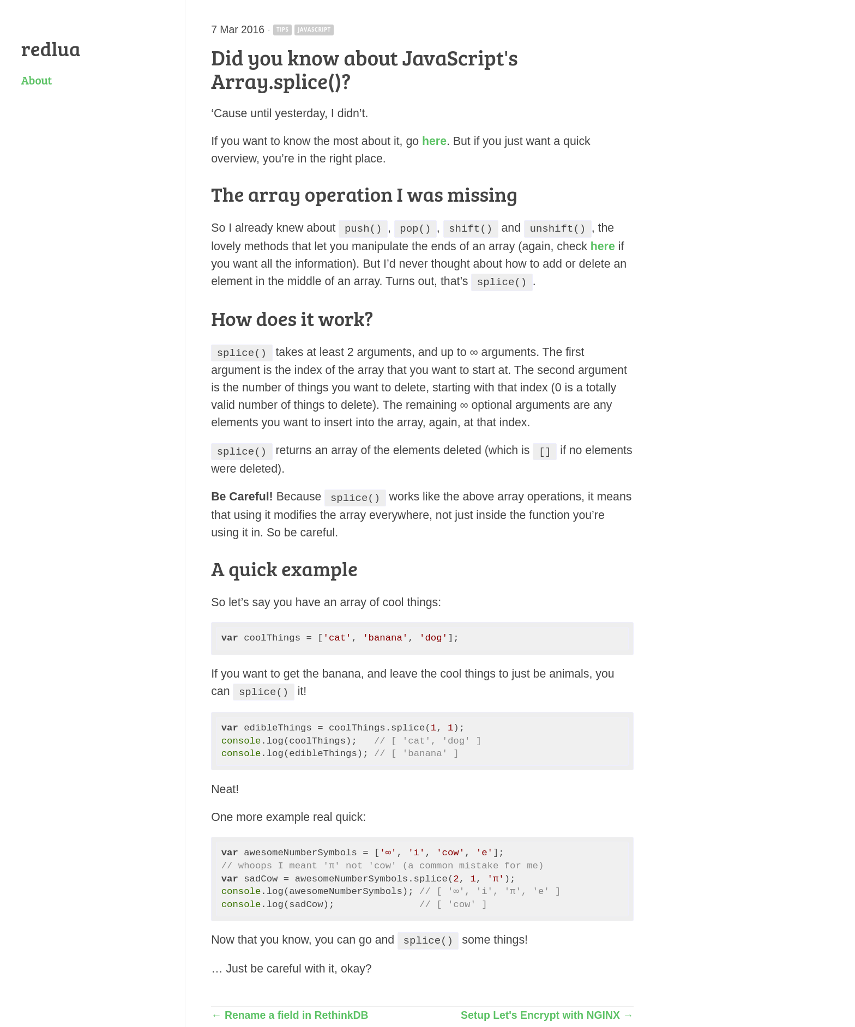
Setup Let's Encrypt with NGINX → (547, 1007)
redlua (51, 48)
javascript (314, 29)
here (434, 141)
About (36, 80)
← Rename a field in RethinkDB (289, 1007)
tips (282, 29)
